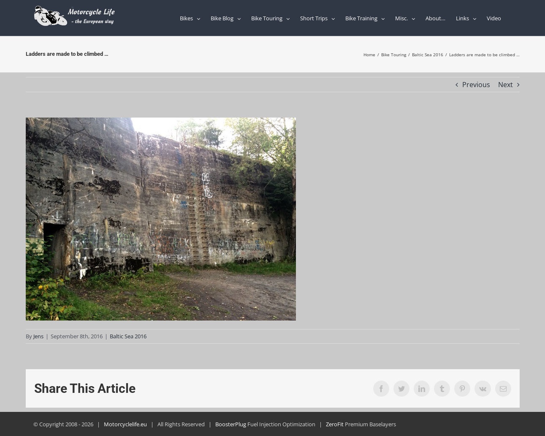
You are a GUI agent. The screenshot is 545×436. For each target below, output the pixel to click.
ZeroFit (335, 424)
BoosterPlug (230, 424)
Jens (38, 336)
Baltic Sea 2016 (128, 336)
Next (505, 84)
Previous (476, 84)
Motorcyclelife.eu (125, 424)
